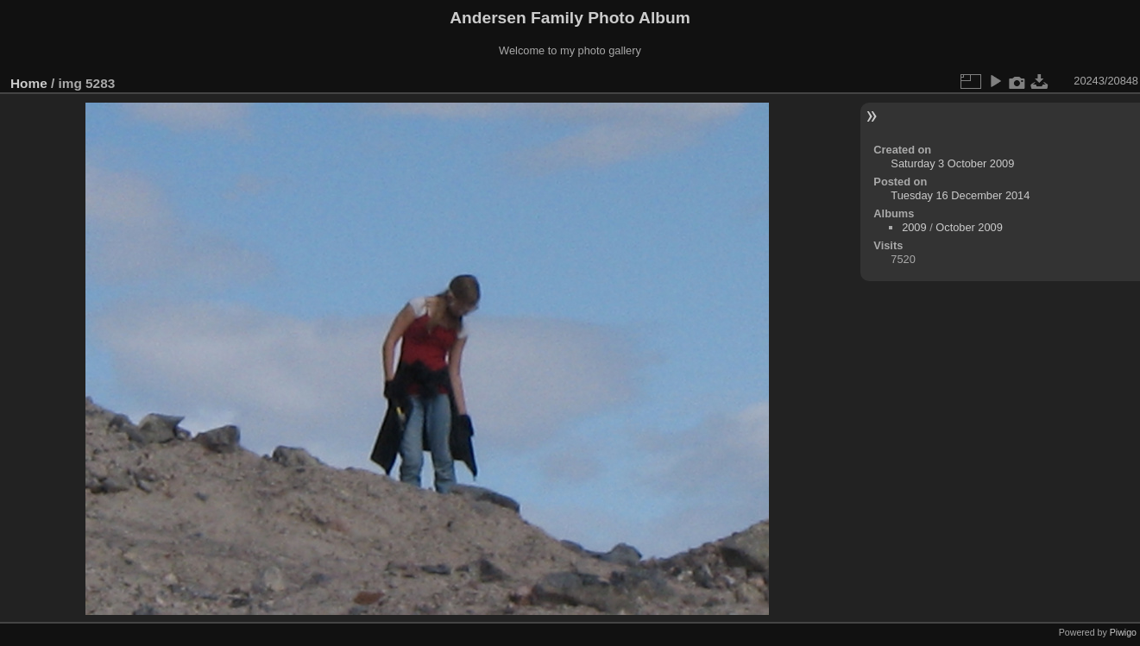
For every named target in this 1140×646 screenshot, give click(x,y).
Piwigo (1123, 632)
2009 (914, 227)
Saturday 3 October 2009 (952, 163)
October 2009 (969, 227)
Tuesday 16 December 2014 (960, 195)
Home (28, 83)
